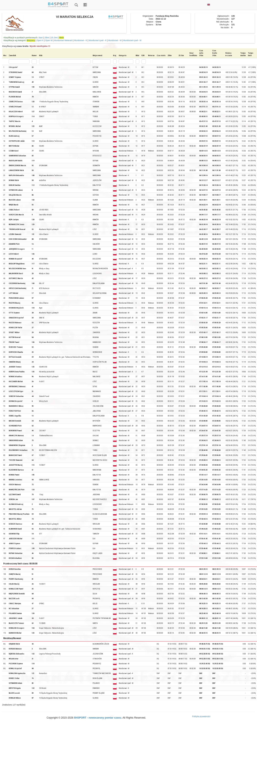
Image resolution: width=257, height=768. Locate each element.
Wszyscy (31, 40)
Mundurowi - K (80, 40)
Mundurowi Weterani (63, 40)
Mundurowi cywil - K (97, 40)
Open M (48, 40)
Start (40, 37)
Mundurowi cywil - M (132, 40)
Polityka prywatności (201, 716)
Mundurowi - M (115, 40)
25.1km (54, 37)
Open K (40, 40)
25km (46, 37)
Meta (61, 37)
